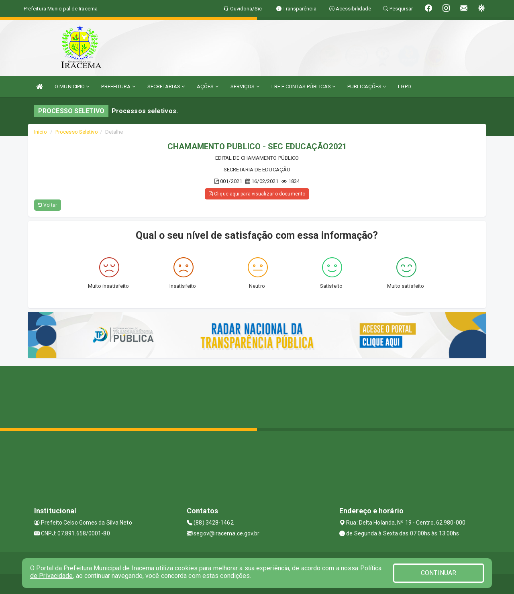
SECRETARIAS (166, 86)
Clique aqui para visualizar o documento (257, 194)
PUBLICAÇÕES (366, 86)
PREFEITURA (118, 86)
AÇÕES (207, 86)
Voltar (47, 205)
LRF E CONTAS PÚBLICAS (303, 86)
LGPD (404, 86)
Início (40, 132)
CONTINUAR (438, 573)
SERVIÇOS (244, 86)
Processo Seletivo (76, 132)
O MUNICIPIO (72, 86)
